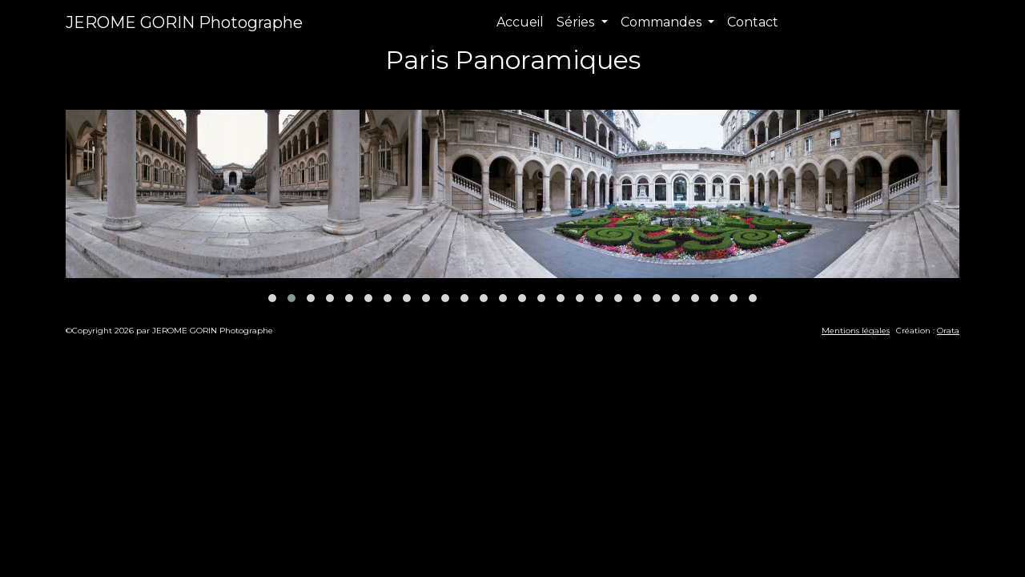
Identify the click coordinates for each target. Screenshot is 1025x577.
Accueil (520, 22)
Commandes (663, 22)
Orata (948, 330)
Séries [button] (577, 22)
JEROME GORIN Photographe (184, 22)
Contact (752, 22)
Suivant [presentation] (926, 91)
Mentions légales (856, 330)
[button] (272, 298)
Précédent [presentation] (108, 91)
